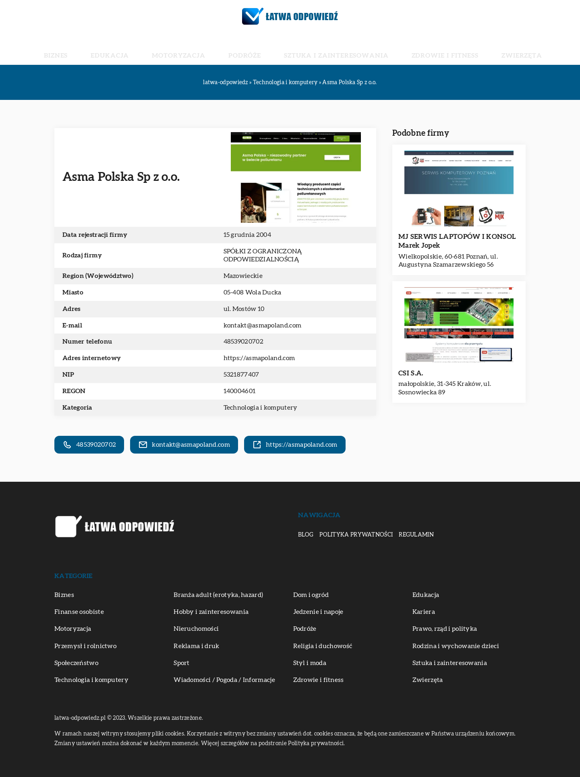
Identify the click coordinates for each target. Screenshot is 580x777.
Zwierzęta (463, 48)
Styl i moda (309, 663)
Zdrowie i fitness (406, 48)
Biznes (116, 48)
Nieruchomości (196, 629)
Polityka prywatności (356, 535)
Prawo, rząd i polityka (444, 629)
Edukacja (153, 48)
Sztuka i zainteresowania (322, 48)
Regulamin (416, 535)
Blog (305, 535)
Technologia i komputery (261, 407)
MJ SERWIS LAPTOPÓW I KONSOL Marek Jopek (457, 241)
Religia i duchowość (322, 646)
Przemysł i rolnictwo (85, 646)
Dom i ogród (311, 595)
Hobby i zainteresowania (211, 612)
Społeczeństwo (76, 663)
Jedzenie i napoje (318, 612)
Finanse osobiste (79, 612)
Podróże (253, 48)
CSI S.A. (410, 373)
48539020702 (243, 341)
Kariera (423, 612)
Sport (182, 663)
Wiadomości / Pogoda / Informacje (224, 680)
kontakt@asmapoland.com (263, 325)
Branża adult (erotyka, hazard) (218, 595)
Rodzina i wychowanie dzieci (455, 646)
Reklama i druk (196, 646)
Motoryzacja (204, 48)
